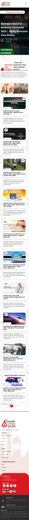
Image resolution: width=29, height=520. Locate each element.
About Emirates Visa (6, 435)
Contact (3, 438)
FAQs (3, 464)
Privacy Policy (5, 454)
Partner (3, 444)
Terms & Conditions (6, 451)
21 (17, 406)
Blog (3, 441)
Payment (4, 470)
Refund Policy (5, 457)
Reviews (4, 467)
